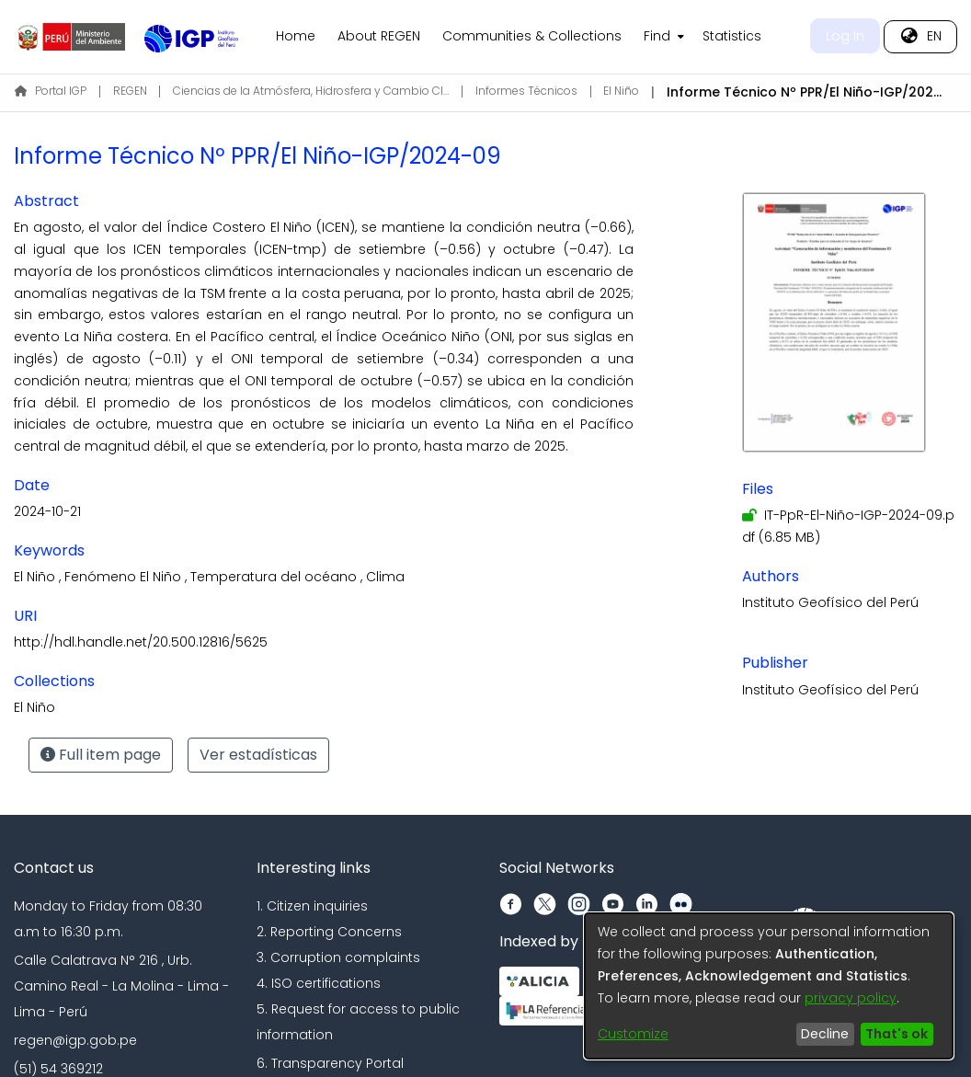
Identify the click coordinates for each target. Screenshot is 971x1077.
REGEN (130, 90)
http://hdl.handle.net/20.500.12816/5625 (141, 642)
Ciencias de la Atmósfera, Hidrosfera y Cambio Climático (311, 90)
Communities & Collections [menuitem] (532, 36)
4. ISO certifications (319, 983)
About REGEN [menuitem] (378, 36)
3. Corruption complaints (338, 957)
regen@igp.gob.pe (75, 1040)
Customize (633, 1034)
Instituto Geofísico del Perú (830, 602)
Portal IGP (50, 90)
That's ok (896, 1034)
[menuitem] (662, 37)
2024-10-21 (47, 511)
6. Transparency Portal (330, 1063)
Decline (825, 1034)
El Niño (621, 90)
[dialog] (769, 986)
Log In (845, 36)
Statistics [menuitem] (732, 36)
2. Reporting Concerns (329, 931)
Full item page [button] (100, 754)
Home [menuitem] (295, 36)
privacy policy (851, 998)
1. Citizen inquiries (312, 906)
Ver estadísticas (258, 754)
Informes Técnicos (526, 90)
